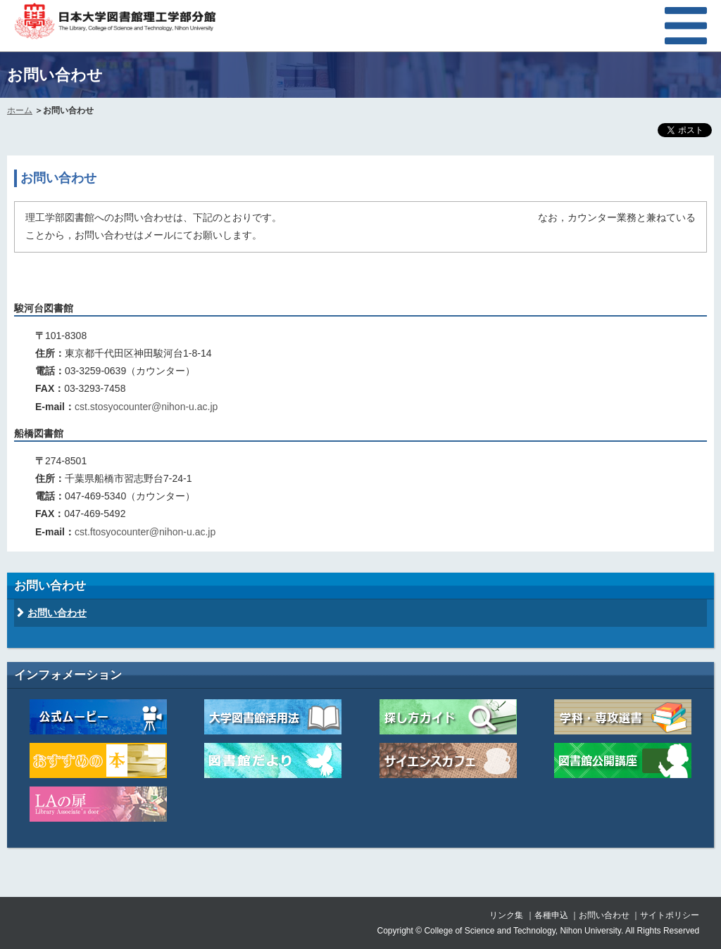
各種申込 (551, 915)
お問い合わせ (57, 612)
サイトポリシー (669, 915)
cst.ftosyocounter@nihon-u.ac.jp (145, 531)
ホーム (19, 110)
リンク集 (506, 915)
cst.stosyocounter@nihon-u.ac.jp (146, 406)
